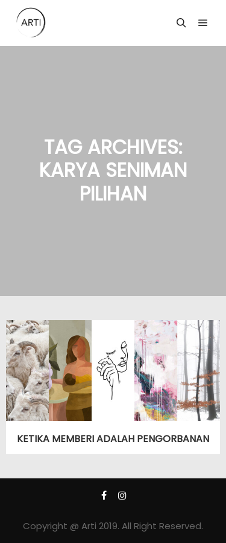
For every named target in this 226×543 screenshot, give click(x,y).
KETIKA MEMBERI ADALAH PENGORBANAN (113, 439)
